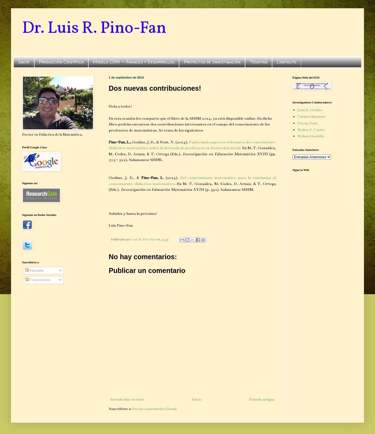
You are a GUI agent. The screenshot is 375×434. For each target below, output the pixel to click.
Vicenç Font (307, 123)
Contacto (286, 62)
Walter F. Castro (311, 130)
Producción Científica (61, 62)
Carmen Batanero (311, 116)
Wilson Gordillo (310, 136)
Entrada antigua (262, 399)
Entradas (34, 270)
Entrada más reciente (127, 399)
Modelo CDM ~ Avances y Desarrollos (133, 62)
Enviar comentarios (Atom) (154, 409)
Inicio (24, 62)
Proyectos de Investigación (212, 62)
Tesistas (258, 62)
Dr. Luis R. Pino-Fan (94, 28)
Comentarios (37, 280)
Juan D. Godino (309, 110)
